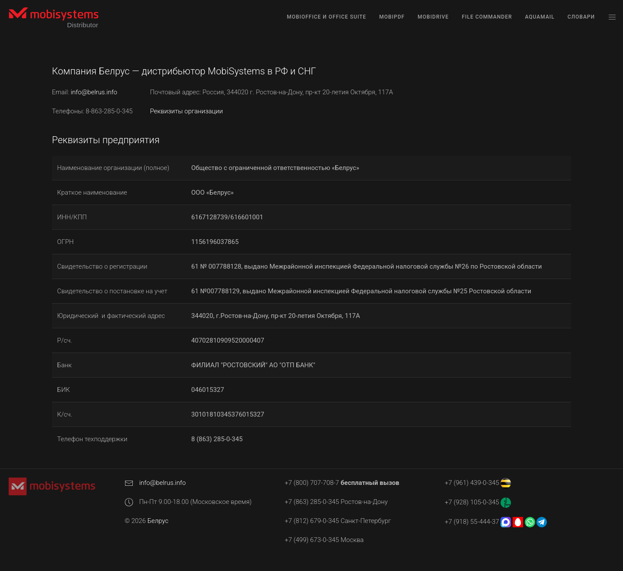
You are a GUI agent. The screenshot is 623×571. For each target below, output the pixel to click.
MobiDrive (433, 17)
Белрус (158, 521)
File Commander (487, 17)
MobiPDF (392, 17)
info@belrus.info (94, 92)
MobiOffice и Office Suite (326, 17)
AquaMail (539, 17)
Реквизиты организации (186, 111)
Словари (581, 17)
